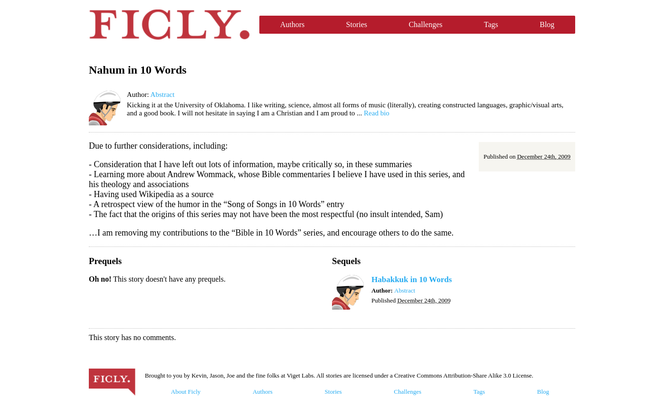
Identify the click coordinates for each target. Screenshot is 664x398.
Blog (547, 24)
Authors (292, 24)
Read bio (376, 113)
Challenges (425, 24)
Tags (491, 24)
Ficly (169, 24)
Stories (356, 24)
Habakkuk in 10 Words (411, 279)
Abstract (163, 94)
